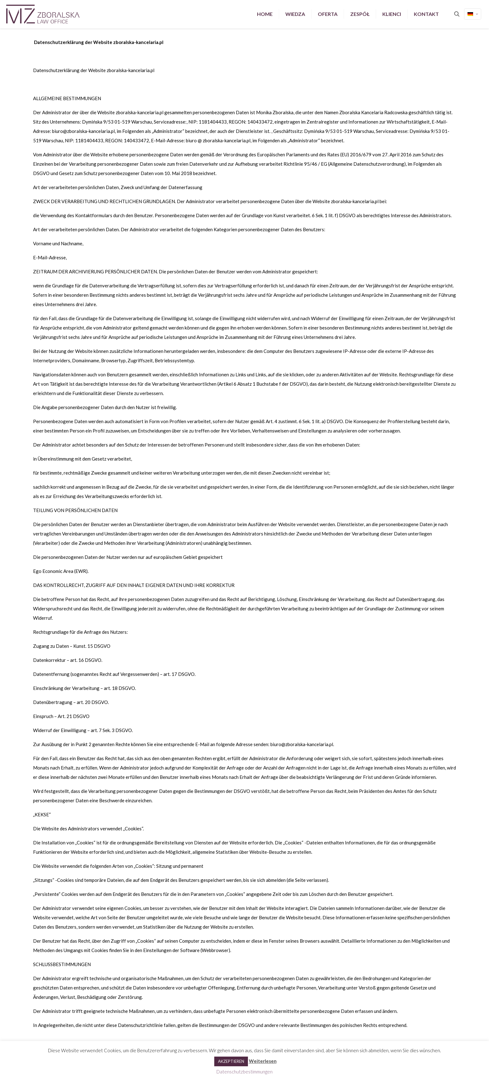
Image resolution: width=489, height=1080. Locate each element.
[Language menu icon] (472, 14)
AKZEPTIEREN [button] (231, 1061)
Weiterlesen (263, 1061)
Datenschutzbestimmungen (244, 1071)
